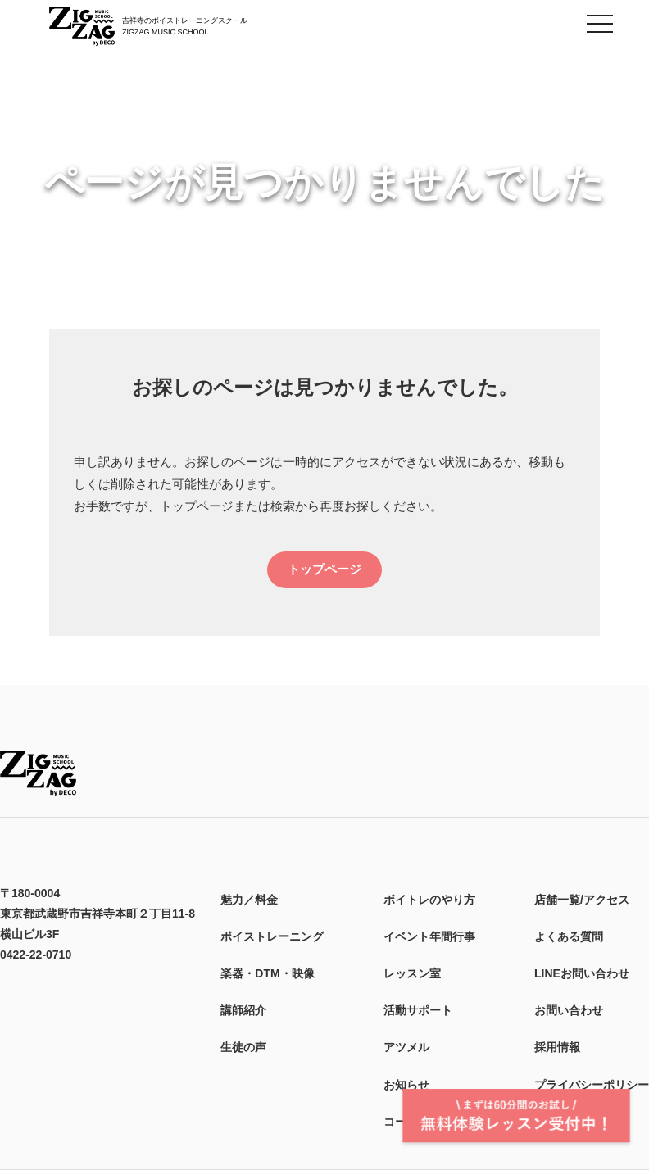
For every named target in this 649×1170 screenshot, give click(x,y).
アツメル (406, 1047)
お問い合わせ (568, 1010)
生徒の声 (243, 1047)
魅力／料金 (249, 899)
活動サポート (418, 1010)
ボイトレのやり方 (429, 899)
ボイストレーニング (272, 936)
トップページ (324, 569)
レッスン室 (412, 973)
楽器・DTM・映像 (267, 973)
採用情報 (557, 1047)
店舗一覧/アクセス (581, 899)
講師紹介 (243, 1010)
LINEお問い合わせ (581, 973)
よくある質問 (568, 936)
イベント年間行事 (429, 936)
